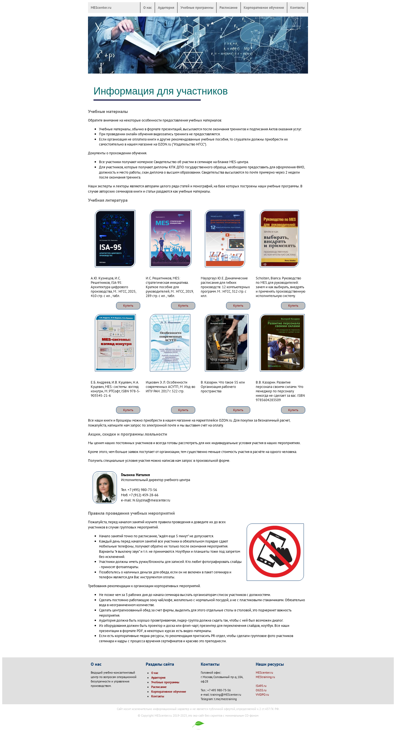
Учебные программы (196, 7)
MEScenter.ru (101, 7)
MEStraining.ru (265, 677)
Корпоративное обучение (264, 7)
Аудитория (166, 7)
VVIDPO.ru (262, 695)
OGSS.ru (261, 690)
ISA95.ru (261, 686)
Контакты (297, 7)
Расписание (228, 7)
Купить (128, 305)
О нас (147, 7)
